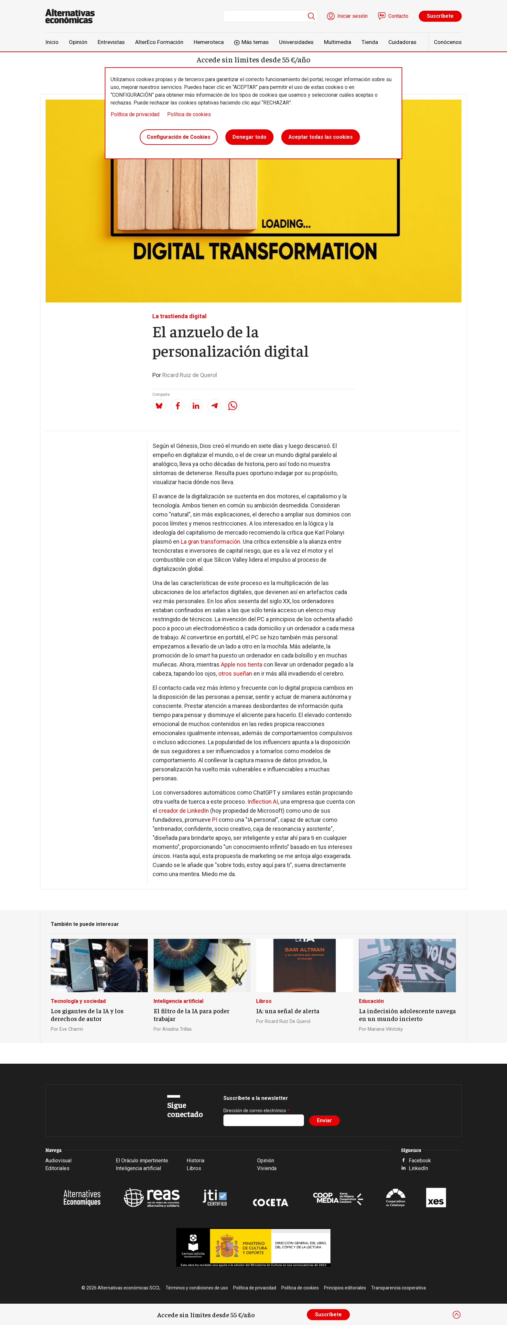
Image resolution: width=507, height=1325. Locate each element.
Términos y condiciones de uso (197, 1287)
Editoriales (57, 1168)
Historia (195, 1160)
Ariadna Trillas (177, 1029)
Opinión (78, 42)
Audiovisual (58, 1160)
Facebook (420, 1160)
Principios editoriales (345, 1287)
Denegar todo (249, 137)
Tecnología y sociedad (78, 1001)
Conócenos (448, 42)
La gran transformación (210, 541)
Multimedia (337, 42)
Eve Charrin (71, 1029)
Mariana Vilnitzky (385, 1029)
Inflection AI (262, 801)
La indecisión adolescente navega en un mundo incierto (407, 1014)
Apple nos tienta (241, 664)
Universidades (296, 42)
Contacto (398, 16)
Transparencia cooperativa (398, 1287)
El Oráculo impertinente (142, 1160)
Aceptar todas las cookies (320, 137)
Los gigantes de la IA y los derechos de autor (87, 1014)
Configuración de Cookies (178, 137)
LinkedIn (418, 1168)
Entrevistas (111, 42)
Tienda (369, 42)
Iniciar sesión (352, 16)
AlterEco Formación (159, 42)
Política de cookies (189, 114)
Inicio (52, 42)
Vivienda (266, 1168)
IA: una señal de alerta (287, 1011)
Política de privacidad (135, 114)
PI (214, 819)
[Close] (456, 1314)
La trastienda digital (179, 316)
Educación (371, 1001)
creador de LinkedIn (183, 810)
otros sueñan (235, 673)
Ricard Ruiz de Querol (189, 375)
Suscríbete (440, 16)
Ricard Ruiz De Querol (287, 1021)
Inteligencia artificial (178, 1001)
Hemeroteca (209, 42)
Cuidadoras (402, 42)
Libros (264, 1001)
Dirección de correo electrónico (254, 1110)
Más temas (255, 42)
